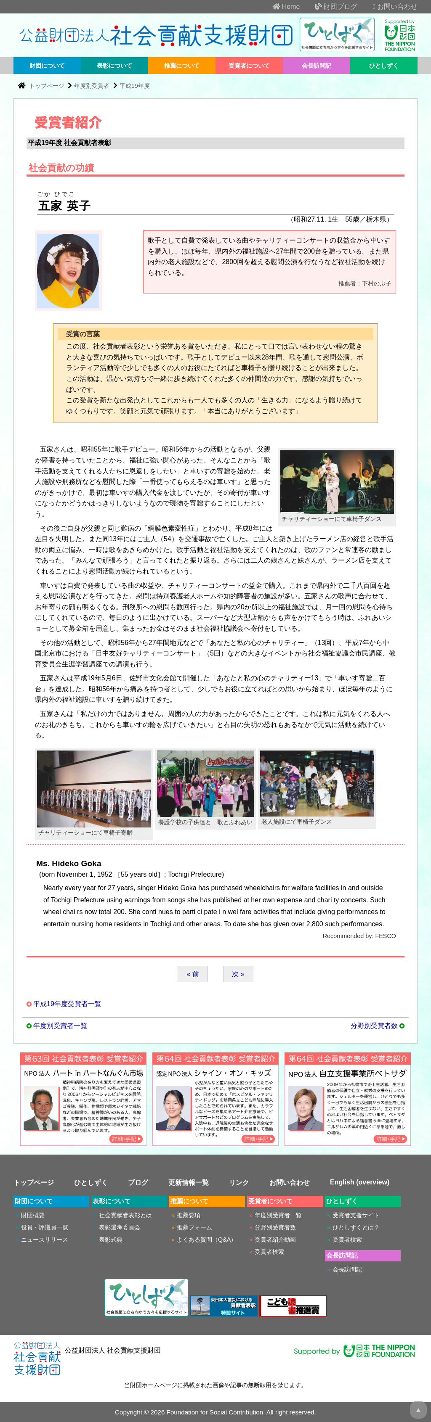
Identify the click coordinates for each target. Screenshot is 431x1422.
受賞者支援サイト (356, 1215)
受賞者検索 (269, 1251)
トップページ (47, 85)
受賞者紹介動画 (275, 1239)
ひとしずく (384, 65)
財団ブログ (329, 6)
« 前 (192, 974)
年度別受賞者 (91, 85)
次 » (238, 974)
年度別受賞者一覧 (60, 1025)
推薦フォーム (194, 1227)
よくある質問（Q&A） (207, 1239)
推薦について (182, 65)
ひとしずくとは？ (356, 1227)
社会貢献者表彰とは (125, 1215)
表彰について (114, 65)
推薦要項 (188, 1215)
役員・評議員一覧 (44, 1227)
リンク (239, 1182)
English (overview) (359, 1182)
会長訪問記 (316, 65)
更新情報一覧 (188, 1182)
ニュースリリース (44, 1239)
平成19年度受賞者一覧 (67, 1003)
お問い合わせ (388, 6)
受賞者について (249, 65)
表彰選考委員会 (119, 1227)
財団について (47, 65)
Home (279, 6)
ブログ (138, 1182)
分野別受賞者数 (374, 1025)
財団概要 (33, 1215)
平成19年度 (135, 85)
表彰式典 (110, 1239)
